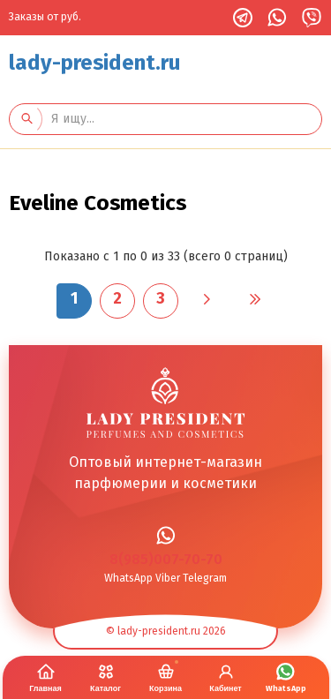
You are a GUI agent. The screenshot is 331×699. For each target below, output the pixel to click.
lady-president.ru (95, 62)
